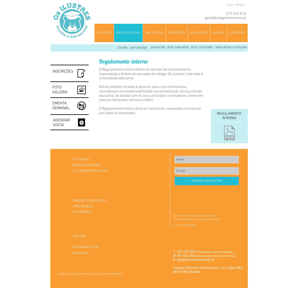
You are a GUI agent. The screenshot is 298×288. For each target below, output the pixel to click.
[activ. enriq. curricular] (231, 47)
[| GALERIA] (79, 236)
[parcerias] (157, 47)
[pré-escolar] (139, 48)
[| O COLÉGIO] (81, 159)
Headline (117, 274)
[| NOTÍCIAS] (80, 253)
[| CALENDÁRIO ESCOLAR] (90, 171)
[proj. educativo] (178, 47)
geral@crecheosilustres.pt (195, 259)
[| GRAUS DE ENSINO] (86, 165)
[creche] (122, 48)
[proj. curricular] (202, 47)
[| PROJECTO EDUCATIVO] (89, 201)
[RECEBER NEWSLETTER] (207, 181)
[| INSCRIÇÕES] (81, 212)
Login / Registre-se (237, 5)
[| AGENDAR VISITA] (85, 247)
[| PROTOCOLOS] (82, 206)
